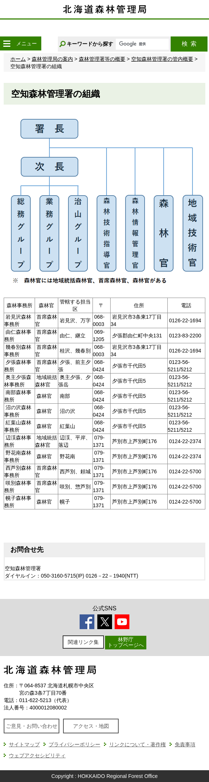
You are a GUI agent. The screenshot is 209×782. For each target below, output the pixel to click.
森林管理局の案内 (52, 59)
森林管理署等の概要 (102, 59)
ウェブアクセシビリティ (37, 755)
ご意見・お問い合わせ (32, 726)
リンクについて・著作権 (137, 744)
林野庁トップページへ (126, 642)
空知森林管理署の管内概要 (162, 59)
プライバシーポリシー (74, 744)
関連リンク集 (83, 642)
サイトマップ (24, 744)
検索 (189, 44)
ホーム (18, 59)
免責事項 (185, 744)
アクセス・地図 (91, 726)
